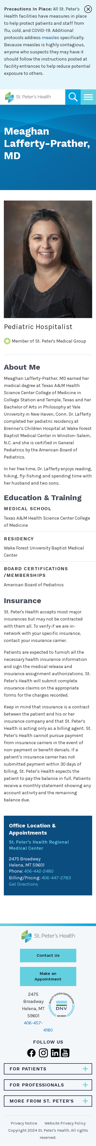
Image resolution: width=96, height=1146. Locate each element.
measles (50, 37)
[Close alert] (88, 9)
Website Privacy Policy (65, 1123)
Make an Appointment (48, 976)
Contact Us (48, 955)
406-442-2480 (39, 871)
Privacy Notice (24, 1123)
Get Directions (23, 884)
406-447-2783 (56, 878)
